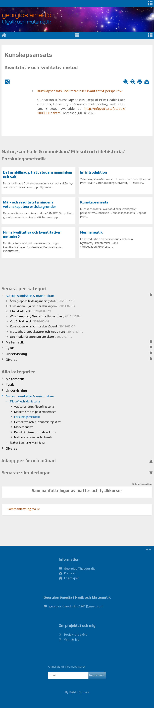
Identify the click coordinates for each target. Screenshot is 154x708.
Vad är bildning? (29, 321)
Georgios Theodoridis (79, 569)
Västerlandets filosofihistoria (34, 406)
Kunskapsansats (94, 202)
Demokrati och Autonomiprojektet (37, 422)
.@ (76, 606)
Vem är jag (71, 639)
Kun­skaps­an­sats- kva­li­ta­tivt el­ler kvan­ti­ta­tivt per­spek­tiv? (79, 91)
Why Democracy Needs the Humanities (45, 316)
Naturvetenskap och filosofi (33, 437)
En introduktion (93, 172)
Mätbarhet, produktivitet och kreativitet (46, 331)
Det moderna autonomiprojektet (41, 336)
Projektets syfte (75, 634)
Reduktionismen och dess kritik (35, 432)
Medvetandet (23, 427)
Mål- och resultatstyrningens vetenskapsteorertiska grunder (29, 204)
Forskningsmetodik (27, 416)
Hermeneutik (91, 232)
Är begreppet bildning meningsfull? (42, 301)
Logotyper (71, 578)
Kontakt (70, 573)
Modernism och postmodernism (35, 411)
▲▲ (148, 549)
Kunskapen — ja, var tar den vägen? (42, 306)
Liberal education (30, 311)
